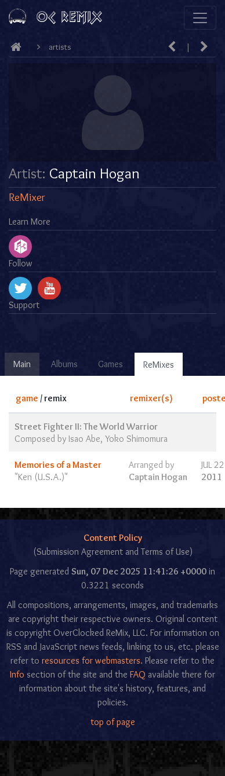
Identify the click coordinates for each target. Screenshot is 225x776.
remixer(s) (151, 398)
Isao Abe (84, 438)
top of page (112, 721)
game (27, 398)
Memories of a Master (57, 464)
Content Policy (113, 537)
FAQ (138, 674)
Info (17, 674)
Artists (60, 47)
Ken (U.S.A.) (41, 476)
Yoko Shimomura (136, 438)
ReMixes (158, 364)
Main (22, 363)
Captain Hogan (158, 476)
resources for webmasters (91, 660)
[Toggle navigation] (200, 18)
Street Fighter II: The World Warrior (86, 426)
